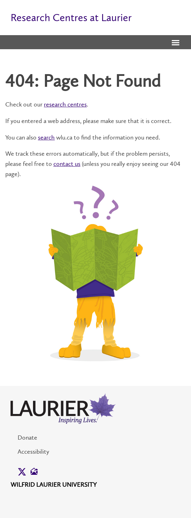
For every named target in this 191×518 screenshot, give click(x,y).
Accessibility (33, 451)
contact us (66, 164)
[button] (175, 43)
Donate (27, 437)
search (46, 137)
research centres (65, 104)
